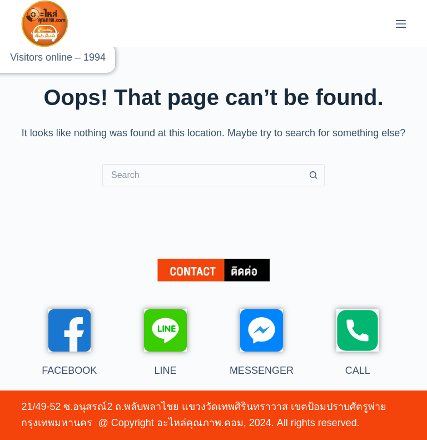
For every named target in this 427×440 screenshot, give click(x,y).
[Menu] (401, 24)
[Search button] (313, 175)
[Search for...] (202, 175)
